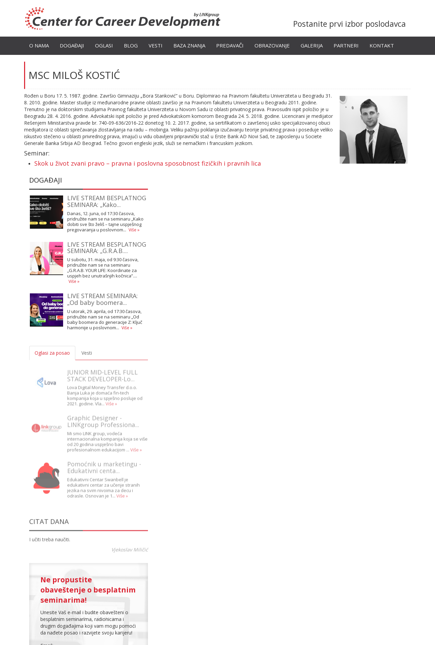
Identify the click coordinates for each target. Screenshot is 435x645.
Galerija (312, 45)
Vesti (156, 45)
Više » (134, 230)
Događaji (72, 45)
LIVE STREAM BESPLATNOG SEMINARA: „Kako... (106, 201)
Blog (131, 45)
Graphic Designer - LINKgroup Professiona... (103, 416)
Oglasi (104, 45)
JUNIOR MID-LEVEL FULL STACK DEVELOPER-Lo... (102, 370)
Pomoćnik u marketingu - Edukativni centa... (104, 462)
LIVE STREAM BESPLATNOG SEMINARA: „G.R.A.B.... (106, 247)
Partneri (346, 45)
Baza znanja (189, 45)
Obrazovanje (272, 45)
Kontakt (382, 45)
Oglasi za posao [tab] (52, 353)
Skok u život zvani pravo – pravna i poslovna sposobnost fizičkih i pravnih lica (147, 163)
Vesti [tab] (86, 353)
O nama (39, 45)
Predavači (230, 45)
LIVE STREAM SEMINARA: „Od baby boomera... (102, 299)
